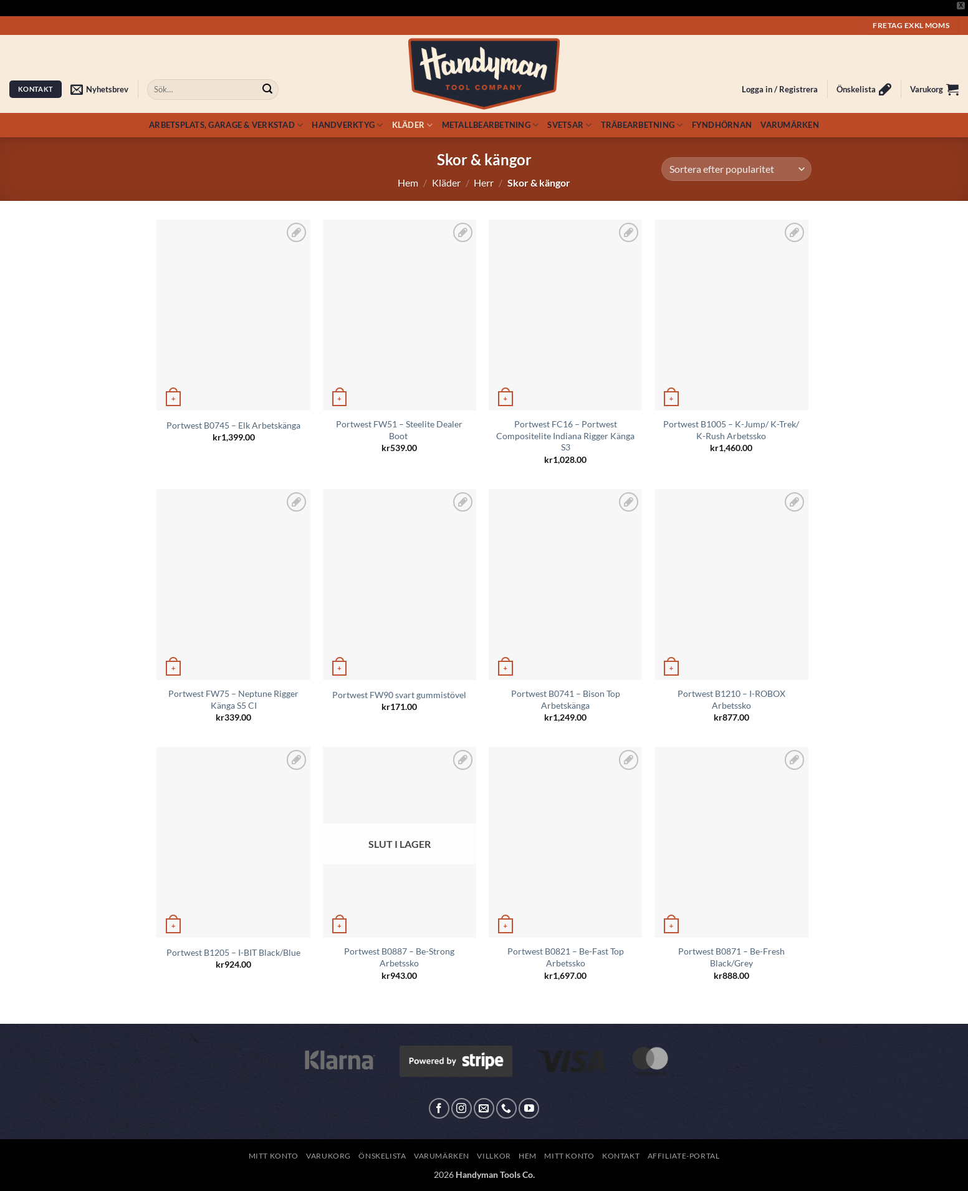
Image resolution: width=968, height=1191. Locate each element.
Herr (484, 182)
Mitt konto (274, 1155)
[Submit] (267, 89)
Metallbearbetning (490, 125)
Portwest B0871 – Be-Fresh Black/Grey (731, 957)
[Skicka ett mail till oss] (484, 1108)
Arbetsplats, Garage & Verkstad (226, 125)
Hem (408, 182)
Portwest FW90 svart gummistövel (399, 694)
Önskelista (382, 1155)
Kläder (412, 125)
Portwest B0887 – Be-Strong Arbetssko (399, 957)
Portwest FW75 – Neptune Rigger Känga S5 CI (233, 699)
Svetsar (569, 125)
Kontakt (621, 1155)
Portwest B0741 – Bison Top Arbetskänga (565, 699)
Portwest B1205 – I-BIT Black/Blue (233, 952)
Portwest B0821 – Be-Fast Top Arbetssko (565, 957)
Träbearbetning (642, 125)
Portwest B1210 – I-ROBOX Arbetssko (731, 699)
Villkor (493, 1155)
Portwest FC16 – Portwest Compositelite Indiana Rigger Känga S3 (565, 435)
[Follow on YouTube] (529, 1108)
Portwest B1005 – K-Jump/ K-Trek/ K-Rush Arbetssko (731, 430)
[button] (99, 89)
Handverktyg (347, 125)
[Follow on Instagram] (461, 1108)
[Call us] (506, 1108)
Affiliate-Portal (684, 1155)
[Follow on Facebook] (439, 1108)
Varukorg (328, 1155)
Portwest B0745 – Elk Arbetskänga (233, 425)
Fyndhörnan (722, 125)
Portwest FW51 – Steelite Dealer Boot (399, 430)
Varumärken (789, 125)
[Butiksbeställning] (736, 169)
